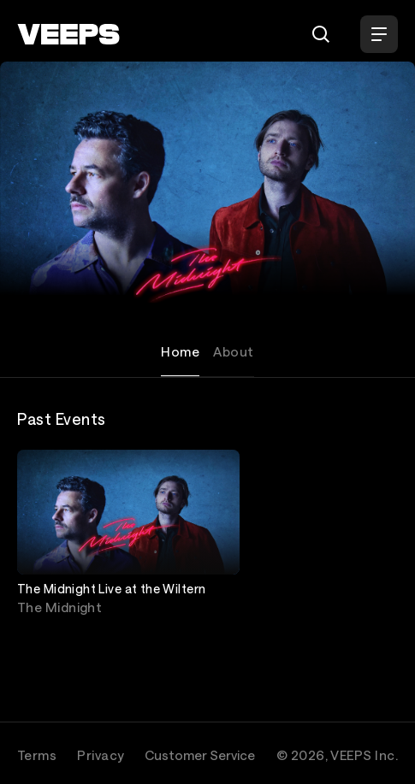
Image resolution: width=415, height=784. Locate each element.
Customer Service (200, 755)
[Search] (321, 34)
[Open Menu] (379, 34)
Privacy (100, 755)
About (233, 351)
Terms (36, 755)
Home (180, 351)
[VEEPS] (68, 34)
